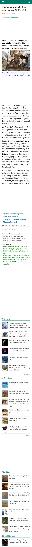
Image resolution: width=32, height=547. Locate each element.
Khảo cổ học (14, 17)
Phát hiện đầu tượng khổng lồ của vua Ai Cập (15, 252)
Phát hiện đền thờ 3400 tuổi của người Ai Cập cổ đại (15, 263)
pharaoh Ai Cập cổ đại (15, 234)
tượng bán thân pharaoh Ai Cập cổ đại (13, 238)
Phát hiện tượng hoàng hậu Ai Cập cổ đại (15, 248)
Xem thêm (27, 374)
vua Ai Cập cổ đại (7, 236)
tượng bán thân (18, 236)
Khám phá (7, 17)
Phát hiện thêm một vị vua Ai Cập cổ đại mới (16, 255)
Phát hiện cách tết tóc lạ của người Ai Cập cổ (16, 259)
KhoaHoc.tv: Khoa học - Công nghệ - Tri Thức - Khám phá (16, 2)
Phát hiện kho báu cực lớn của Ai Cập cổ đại (16, 257)
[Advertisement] (16, 29)
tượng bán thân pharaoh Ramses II (12, 240)
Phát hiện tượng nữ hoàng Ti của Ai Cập (15, 246)
